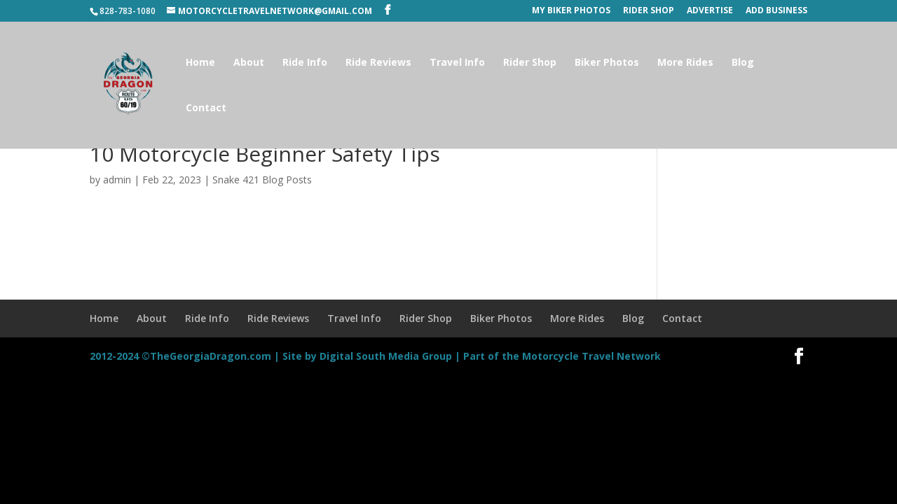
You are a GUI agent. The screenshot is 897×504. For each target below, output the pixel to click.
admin (117, 179)
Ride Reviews (378, 63)
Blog (743, 63)
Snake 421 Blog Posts (262, 179)
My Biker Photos (571, 11)
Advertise (710, 11)
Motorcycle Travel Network (591, 356)
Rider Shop (648, 11)
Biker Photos (607, 63)
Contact (206, 108)
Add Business (776, 11)
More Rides (685, 63)
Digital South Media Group (386, 356)
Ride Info (304, 63)
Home (200, 63)
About (248, 63)
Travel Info (457, 63)
